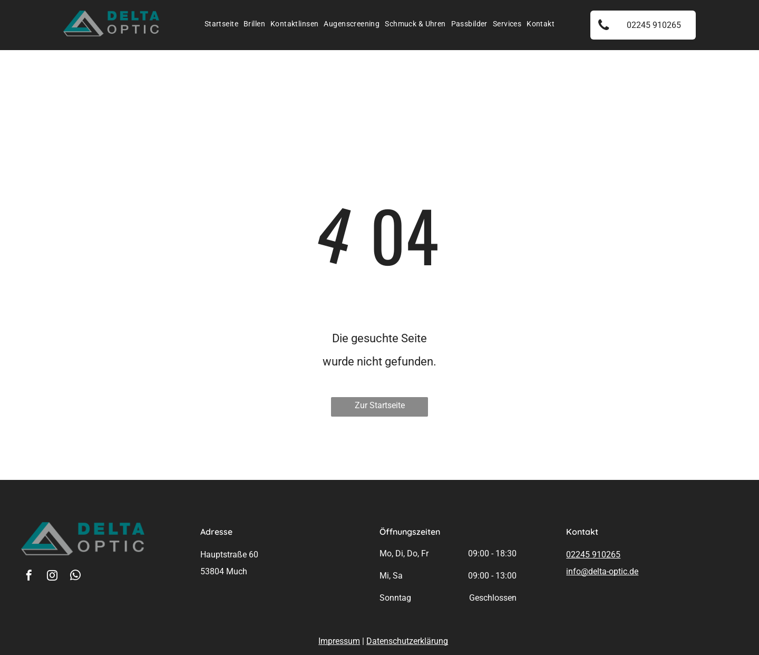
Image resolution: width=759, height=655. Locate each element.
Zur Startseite (380, 405)
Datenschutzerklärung (407, 641)
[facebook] (29, 576)
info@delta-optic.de (602, 571)
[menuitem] (221, 24)
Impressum (339, 641)
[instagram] (52, 576)
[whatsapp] (75, 576)
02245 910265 (593, 555)
